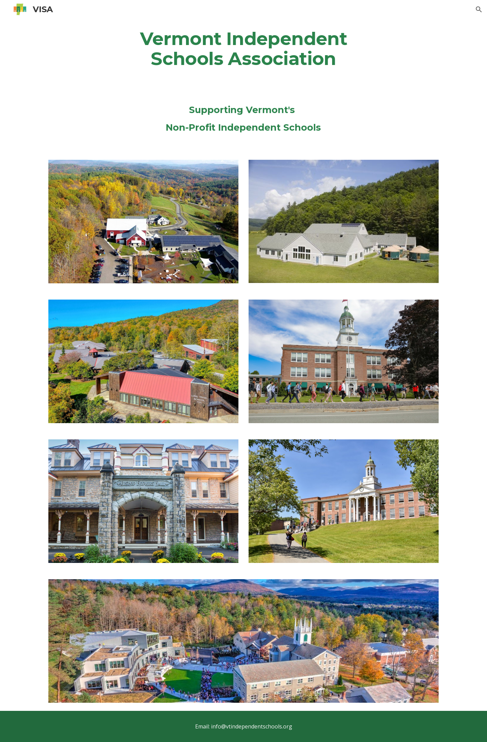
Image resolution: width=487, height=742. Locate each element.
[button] (479, 9)
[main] (243, 48)
